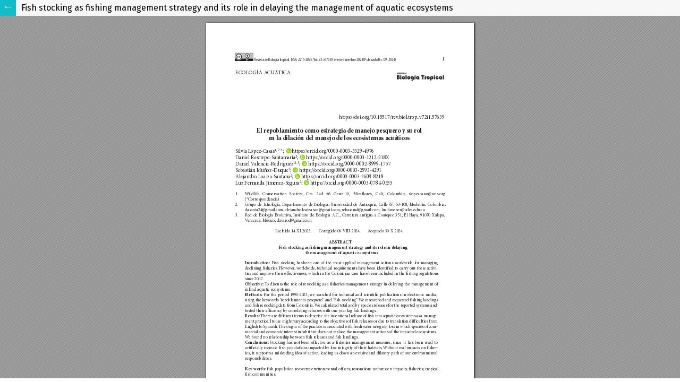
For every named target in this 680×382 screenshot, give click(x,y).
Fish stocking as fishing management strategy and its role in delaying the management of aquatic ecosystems (237, 8)
